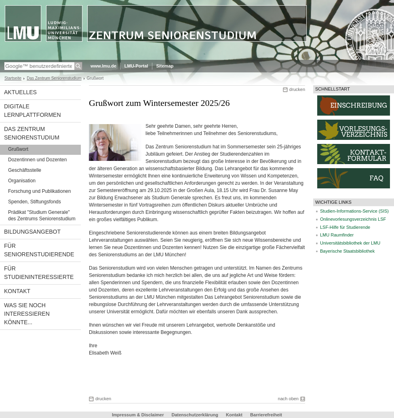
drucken (297, 89)
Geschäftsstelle (24, 170)
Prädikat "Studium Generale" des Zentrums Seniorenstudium (42, 215)
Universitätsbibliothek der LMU (350, 243)
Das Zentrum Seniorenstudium (54, 78)
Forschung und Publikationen (39, 191)
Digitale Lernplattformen (32, 110)
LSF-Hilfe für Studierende (345, 227)
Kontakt (17, 291)
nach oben (288, 398)
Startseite (12, 78)
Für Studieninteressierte (39, 272)
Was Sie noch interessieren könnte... (27, 313)
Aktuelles (20, 92)
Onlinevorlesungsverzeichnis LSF (353, 219)
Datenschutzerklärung (194, 414)
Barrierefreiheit (266, 414)
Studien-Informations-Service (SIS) (354, 211)
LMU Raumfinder (337, 234)
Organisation (22, 181)
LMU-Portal (136, 65)
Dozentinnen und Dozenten (37, 160)
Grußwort (18, 149)
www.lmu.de (103, 65)
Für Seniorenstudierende (39, 250)
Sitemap (164, 65)
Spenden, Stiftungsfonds (34, 202)
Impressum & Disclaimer (138, 414)
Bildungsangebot (32, 231)
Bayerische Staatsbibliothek (347, 251)
